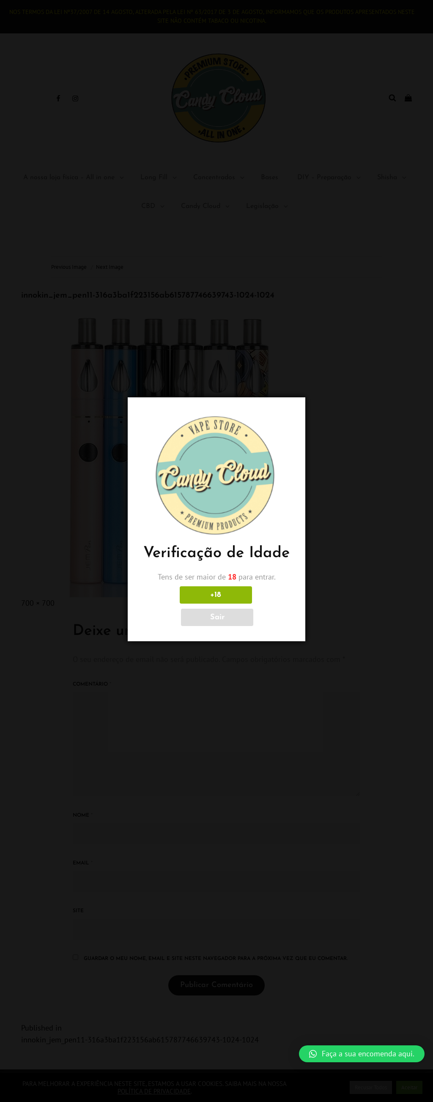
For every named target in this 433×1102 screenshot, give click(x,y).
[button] (362, 1053)
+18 (178, 606)
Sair (254, 606)
